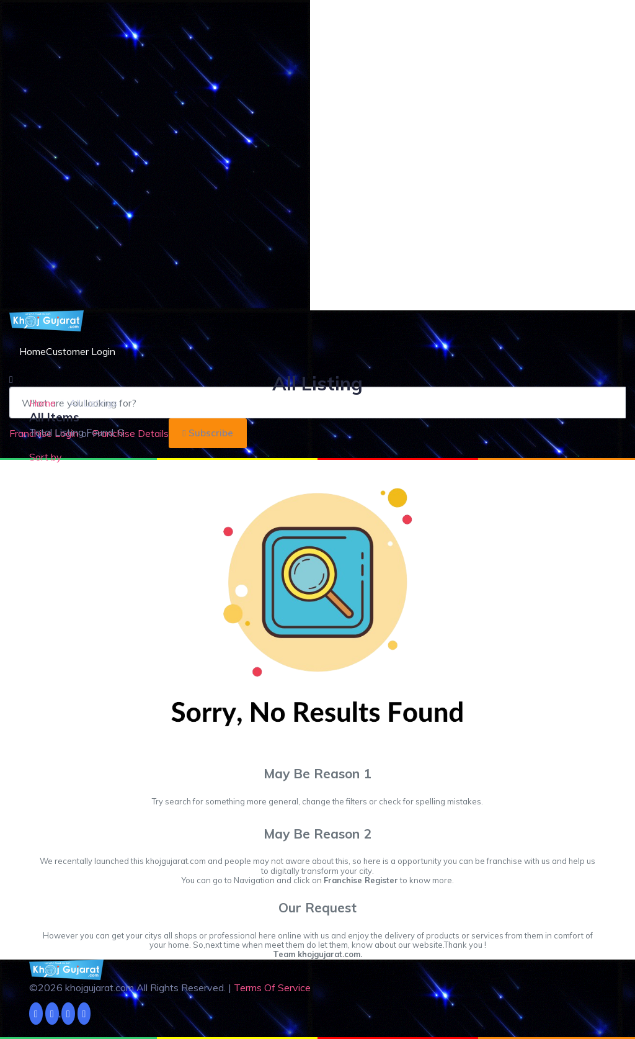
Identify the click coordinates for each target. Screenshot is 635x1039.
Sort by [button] (45, 457)
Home (32, 351)
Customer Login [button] (80, 351)
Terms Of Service (272, 987)
